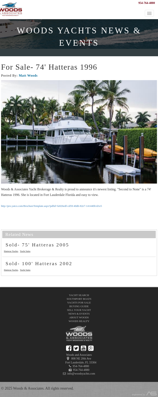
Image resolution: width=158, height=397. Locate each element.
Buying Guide (79, 306)
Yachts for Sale (79, 302)
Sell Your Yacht (79, 310)
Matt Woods (28, 75)
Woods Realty (79, 321)
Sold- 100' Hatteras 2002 (39, 263)
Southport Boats (79, 298)
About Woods (79, 317)
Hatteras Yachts (11, 251)
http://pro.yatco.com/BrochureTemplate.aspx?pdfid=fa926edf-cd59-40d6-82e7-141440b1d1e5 (51, 205)
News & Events (78, 313)
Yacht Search (79, 295)
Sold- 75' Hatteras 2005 (37, 244)
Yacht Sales (25, 251)
